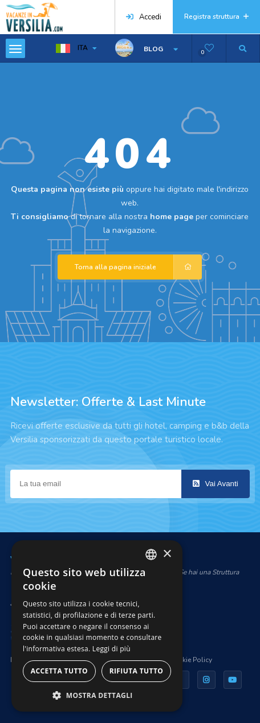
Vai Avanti (215, 483)
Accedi (143, 17)
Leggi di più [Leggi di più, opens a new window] (111, 649)
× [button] (166, 554)
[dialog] (96, 626)
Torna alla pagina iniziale (138, 267)
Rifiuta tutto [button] (136, 671)
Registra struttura (216, 16)
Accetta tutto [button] (59, 671)
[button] (97, 694)
